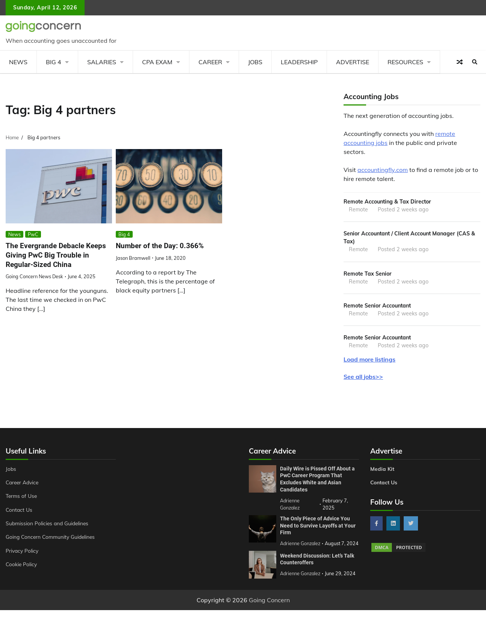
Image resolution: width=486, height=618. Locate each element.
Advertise (352, 62)
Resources (405, 62)
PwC (33, 234)
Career (210, 62)
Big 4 (53, 62)
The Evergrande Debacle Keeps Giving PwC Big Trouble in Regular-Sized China (56, 254)
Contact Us (19, 511)
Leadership (299, 62)
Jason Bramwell (133, 258)
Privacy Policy (23, 552)
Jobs (255, 62)
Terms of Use (22, 497)
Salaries (101, 62)
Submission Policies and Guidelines (48, 525)
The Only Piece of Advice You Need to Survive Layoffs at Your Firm (318, 527)
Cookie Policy (22, 566)
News (18, 62)
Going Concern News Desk (34, 276)
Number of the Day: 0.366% (160, 245)
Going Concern (269, 608)
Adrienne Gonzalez (301, 582)
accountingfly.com (382, 169)
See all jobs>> (363, 378)
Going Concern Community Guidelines (52, 538)
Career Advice (23, 484)
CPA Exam (157, 62)
